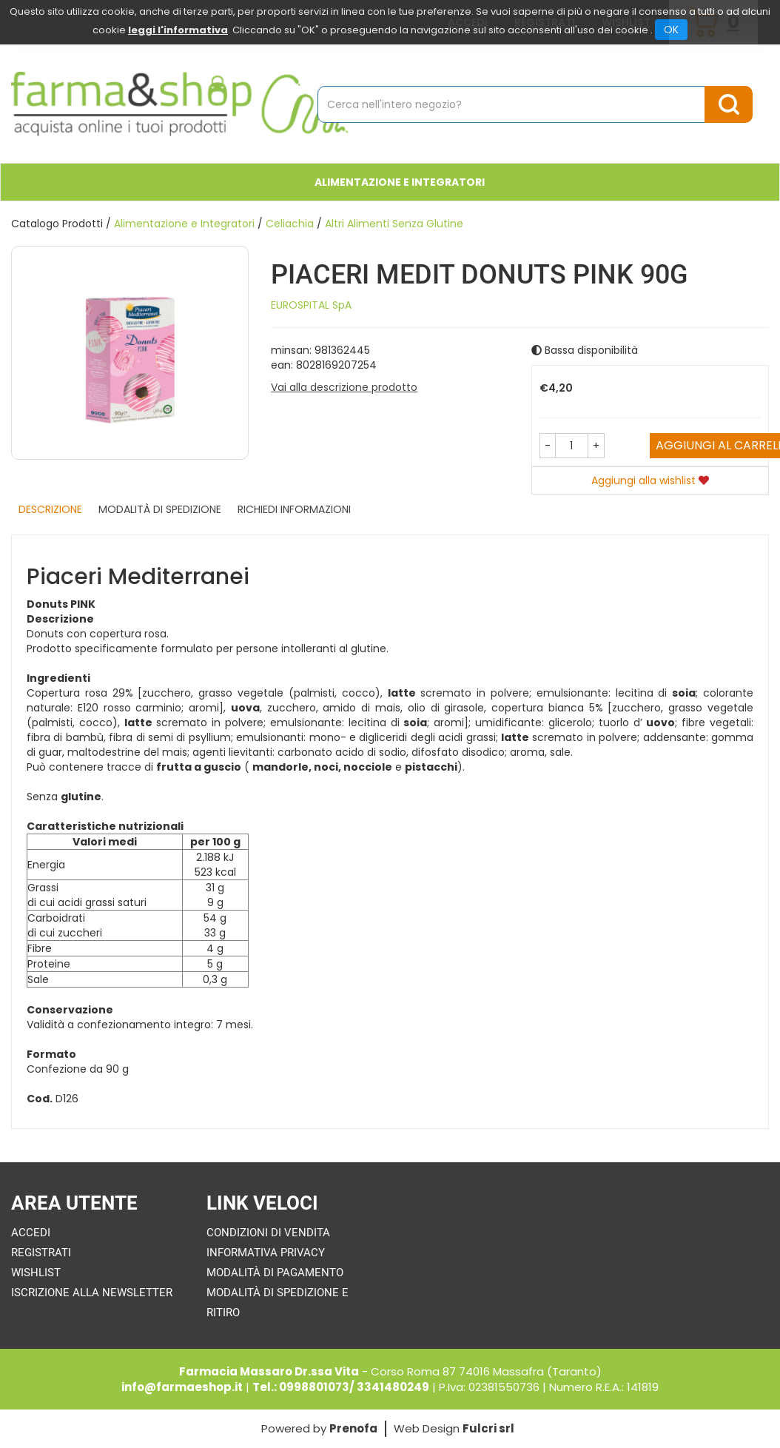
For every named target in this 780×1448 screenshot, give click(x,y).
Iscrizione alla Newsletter (91, 1292)
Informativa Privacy (265, 1252)
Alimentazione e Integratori (400, 182)
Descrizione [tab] (50, 509)
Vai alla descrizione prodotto (344, 387)
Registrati (41, 1252)
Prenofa (353, 1428)
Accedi (30, 1232)
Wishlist (36, 1272)
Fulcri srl (488, 1428)
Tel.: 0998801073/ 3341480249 (340, 1387)
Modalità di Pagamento (274, 1272)
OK (671, 29)
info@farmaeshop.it (182, 1387)
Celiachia (290, 223)
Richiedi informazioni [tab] (294, 509)
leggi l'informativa (178, 30)
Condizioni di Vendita (268, 1232)
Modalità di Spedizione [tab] (159, 509)
